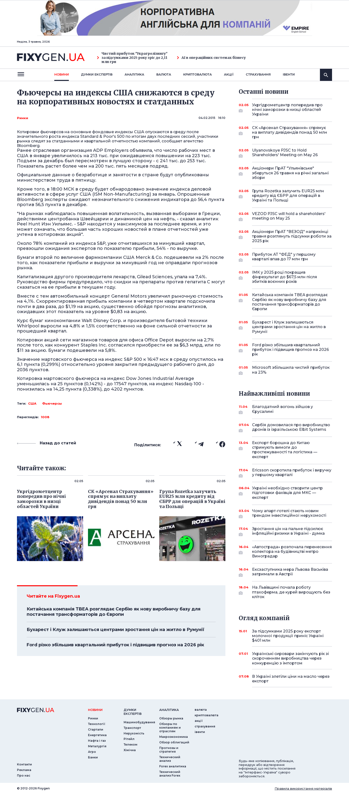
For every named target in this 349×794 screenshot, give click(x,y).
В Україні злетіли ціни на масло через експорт (291, 678)
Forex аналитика (172, 766)
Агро (92, 752)
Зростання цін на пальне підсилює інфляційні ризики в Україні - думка (288, 531)
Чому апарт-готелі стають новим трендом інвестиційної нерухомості (289, 513)
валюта (163, 74)
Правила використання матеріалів (303, 788)
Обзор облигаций (174, 742)
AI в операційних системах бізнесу (211, 58)
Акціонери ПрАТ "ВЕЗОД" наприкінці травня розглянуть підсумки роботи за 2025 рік (292, 236)
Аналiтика (134, 74)
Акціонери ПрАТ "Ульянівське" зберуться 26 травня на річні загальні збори (290, 173)
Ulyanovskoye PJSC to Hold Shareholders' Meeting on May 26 (285, 153)
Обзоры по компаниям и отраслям (170, 727)
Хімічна (130, 750)
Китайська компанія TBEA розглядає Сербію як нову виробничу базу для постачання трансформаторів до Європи (113, 611)
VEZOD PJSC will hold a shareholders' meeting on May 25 (288, 216)
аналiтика (169, 710)
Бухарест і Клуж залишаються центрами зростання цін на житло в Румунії (115, 629)
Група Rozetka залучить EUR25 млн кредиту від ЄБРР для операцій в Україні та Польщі (288, 195)
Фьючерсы (52, 403)
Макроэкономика (173, 737)
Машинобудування (139, 722)
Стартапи (95, 729)
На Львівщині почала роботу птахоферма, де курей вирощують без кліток (291, 592)
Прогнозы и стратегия (168, 749)
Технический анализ (169, 759)
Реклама (24, 770)
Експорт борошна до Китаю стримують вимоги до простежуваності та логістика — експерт (285, 449)
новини (61, 74)
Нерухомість (134, 733)
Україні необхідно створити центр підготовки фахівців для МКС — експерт (287, 493)
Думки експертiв (96, 74)
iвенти (289, 74)
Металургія (97, 746)
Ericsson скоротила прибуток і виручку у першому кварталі (291, 473)
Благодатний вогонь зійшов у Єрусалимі (285, 409)
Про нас (23, 775)
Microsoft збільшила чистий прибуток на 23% (291, 370)
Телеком (130, 744)
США (32, 403)
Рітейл (129, 739)
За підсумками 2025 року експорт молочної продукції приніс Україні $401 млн (288, 636)
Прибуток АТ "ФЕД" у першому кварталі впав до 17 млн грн (285, 257)
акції (229, 74)
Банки (93, 757)
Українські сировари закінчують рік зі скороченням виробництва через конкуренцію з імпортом (290, 658)
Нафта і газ (97, 740)
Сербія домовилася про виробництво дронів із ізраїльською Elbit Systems (291, 427)
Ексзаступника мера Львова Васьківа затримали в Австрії (290, 572)
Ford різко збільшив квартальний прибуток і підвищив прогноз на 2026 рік (115, 645)
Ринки (22, 118)
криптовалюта (197, 74)
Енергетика (97, 735)
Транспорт (132, 728)
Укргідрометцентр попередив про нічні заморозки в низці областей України (287, 109)
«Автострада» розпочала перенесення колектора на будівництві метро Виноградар (292, 551)
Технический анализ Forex (169, 773)
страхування (258, 74)
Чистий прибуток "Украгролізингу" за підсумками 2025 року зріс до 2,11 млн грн (132, 58)
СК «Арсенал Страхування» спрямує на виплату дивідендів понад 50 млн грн (289, 132)
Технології (96, 724)
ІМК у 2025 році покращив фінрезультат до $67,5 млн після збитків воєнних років (285, 277)
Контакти (24, 764)
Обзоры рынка (171, 718)
